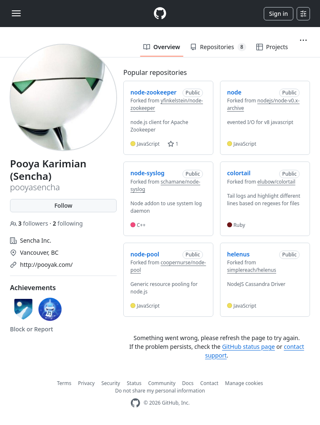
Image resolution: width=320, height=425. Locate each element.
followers (30, 223)
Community (161, 383)
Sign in (278, 13)
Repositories (218, 47)
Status (134, 383)
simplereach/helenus (251, 269)
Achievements (33, 287)
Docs (188, 383)
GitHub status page (248, 346)
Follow (63, 205)
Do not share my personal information (160, 390)
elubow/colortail (276, 181)
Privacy (86, 383)
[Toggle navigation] (16, 13)
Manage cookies (244, 383)
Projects (272, 47)
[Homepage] (160, 13)
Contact (209, 383)
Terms (64, 383)
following (67, 223)
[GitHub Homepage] (135, 403)
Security (110, 383)
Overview (161, 47)
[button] (303, 40)
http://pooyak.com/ (46, 264)
